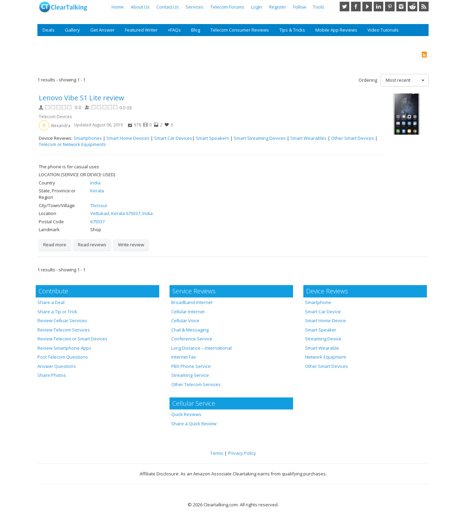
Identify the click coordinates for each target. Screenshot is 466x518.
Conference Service (191, 339)
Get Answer (102, 30)
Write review (131, 244)
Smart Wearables (308, 138)
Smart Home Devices (128, 138)
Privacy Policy (242, 453)
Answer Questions (56, 366)
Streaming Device (323, 339)
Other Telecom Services (196, 384)
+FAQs (174, 30)
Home (118, 7)
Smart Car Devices (173, 138)
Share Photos (51, 375)
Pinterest (390, 6)
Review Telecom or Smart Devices (72, 339)
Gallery (72, 30)
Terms (216, 453)
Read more (54, 244)
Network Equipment (325, 357)
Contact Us (167, 7)
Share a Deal (51, 302)
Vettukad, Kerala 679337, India (121, 213)
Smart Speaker (320, 330)
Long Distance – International (201, 348)
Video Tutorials (383, 30)
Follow (299, 7)
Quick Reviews (186, 414)
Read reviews (92, 244)
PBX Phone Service (191, 366)
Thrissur (98, 205)
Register (277, 7)
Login (256, 7)
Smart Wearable (322, 348)
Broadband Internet (191, 302)
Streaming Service (190, 375)
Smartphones (87, 138)
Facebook (356, 6)
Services (194, 7)
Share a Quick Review (194, 423)
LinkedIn (378, 6)
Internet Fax (183, 357)
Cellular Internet (188, 311)
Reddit (412, 6)
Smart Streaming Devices (260, 138)
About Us (140, 7)
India (95, 183)
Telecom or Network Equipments (72, 144)
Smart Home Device (325, 320)
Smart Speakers (212, 138)
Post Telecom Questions (62, 357)
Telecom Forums (227, 7)
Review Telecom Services (63, 330)
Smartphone (318, 302)
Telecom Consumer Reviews (239, 30)
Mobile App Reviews (336, 30)
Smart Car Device (323, 311)
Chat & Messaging (190, 330)
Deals (49, 30)
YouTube (367, 6)
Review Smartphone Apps (64, 348)
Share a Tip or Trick (57, 311)
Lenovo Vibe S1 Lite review (81, 97)
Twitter (344, 6)
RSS (424, 6)
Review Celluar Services (62, 320)
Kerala (97, 191)
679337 (97, 221)
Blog (195, 30)
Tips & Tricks (292, 30)
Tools (318, 7)
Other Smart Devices (352, 138)
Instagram (401, 6)
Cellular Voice (185, 320)
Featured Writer (141, 30)
